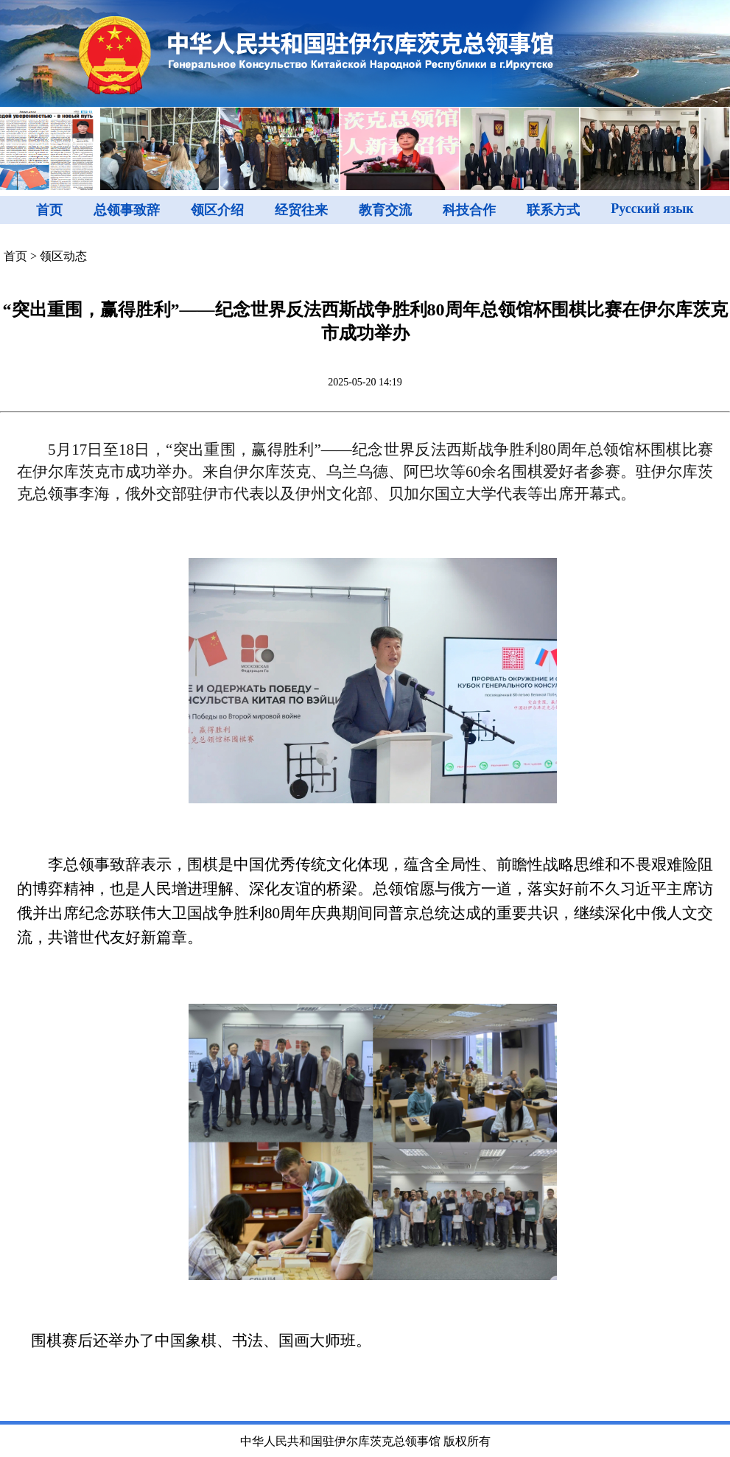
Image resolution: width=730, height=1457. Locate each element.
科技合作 (469, 210)
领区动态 (63, 256)
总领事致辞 (127, 210)
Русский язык (652, 208)
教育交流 (385, 210)
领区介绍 (217, 210)
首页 (49, 210)
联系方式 (553, 210)
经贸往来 (301, 210)
